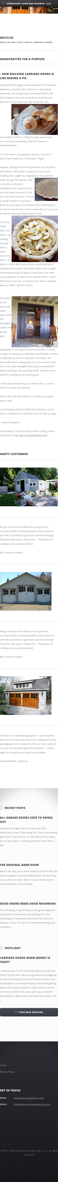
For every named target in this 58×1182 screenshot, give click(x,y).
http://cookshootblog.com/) (33, 435)
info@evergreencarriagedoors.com (32, 1104)
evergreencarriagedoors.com (29, 1097)
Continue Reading (31, 1012)
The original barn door (19, 865)
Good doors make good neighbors (28, 903)
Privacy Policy (7, 1071)
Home (3, 1065)
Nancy (20, 84)
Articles (6, 37)
